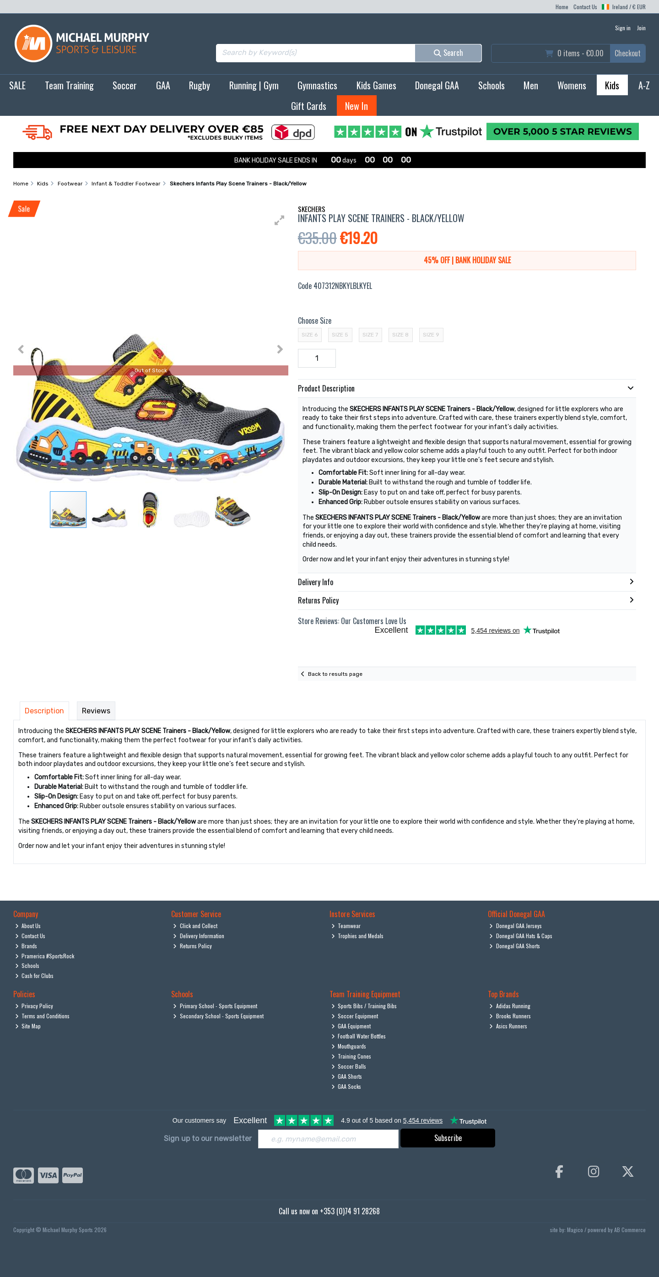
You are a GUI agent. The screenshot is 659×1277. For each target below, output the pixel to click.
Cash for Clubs (34, 975)
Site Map (28, 1026)
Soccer (125, 85)
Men (531, 85)
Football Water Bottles (358, 1036)
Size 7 (370, 334)
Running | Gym (254, 85)
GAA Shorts (346, 1076)
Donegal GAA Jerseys (515, 925)
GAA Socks (346, 1086)
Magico (575, 1230)
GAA (163, 85)
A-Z (644, 85)
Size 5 (340, 334)
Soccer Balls (349, 1066)
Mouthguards (349, 1046)
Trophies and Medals (357, 936)
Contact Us (585, 7)
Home (562, 7)
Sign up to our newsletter (208, 1138)
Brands (26, 946)
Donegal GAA (437, 85)
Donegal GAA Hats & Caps (520, 936)
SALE (17, 85)
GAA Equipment (351, 1026)
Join (641, 28)
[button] (279, 220)
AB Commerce (630, 1230)
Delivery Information (198, 936)
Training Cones (351, 1056)
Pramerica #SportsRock (45, 956)
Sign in (623, 28)
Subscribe (448, 1137)
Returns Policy (192, 946)
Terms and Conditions (42, 1016)
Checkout (628, 53)
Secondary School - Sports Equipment (218, 1016)
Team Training (69, 85)
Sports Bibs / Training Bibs (364, 1006)
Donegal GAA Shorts (514, 946)
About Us (28, 925)
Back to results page (335, 674)
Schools (491, 85)
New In (356, 106)
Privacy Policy (34, 1006)
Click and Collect (195, 925)
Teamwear (346, 925)
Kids (612, 85)
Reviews (96, 710)
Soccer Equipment (354, 1016)
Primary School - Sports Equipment (215, 1006)
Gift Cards (308, 106)
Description (44, 710)
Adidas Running (509, 1006)
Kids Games (376, 85)
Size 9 (431, 334)
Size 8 (400, 334)
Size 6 (310, 334)
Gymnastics (317, 85)
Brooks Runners (510, 1016)
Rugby (199, 85)
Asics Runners (508, 1026)
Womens (571, 85)
